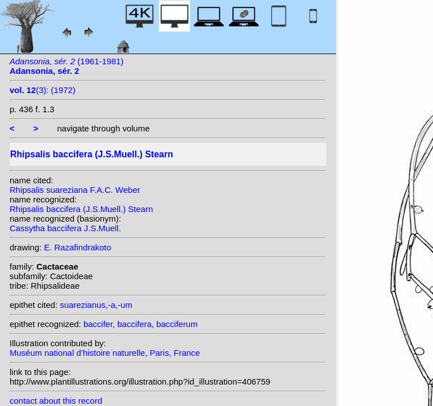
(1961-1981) (66, 66)
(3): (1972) (43, 90)
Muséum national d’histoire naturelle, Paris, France (105, 353)
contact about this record (56, 400)
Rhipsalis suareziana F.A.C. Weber (75, 190)
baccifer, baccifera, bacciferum (140, 324)
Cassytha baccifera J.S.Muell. (65, 228)
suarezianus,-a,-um (96, 305)
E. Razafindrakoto (77, 247)
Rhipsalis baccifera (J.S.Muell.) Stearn (81, 209)
